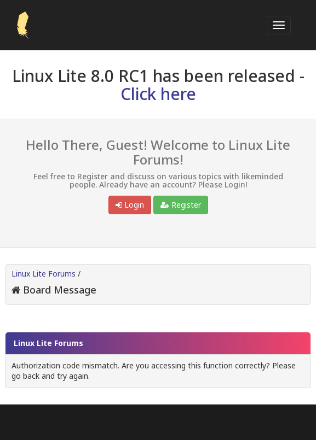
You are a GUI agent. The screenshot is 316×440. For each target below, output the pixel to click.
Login (130, 205)
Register (180, 205)
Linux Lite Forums (44, 273)
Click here (158, 94)
